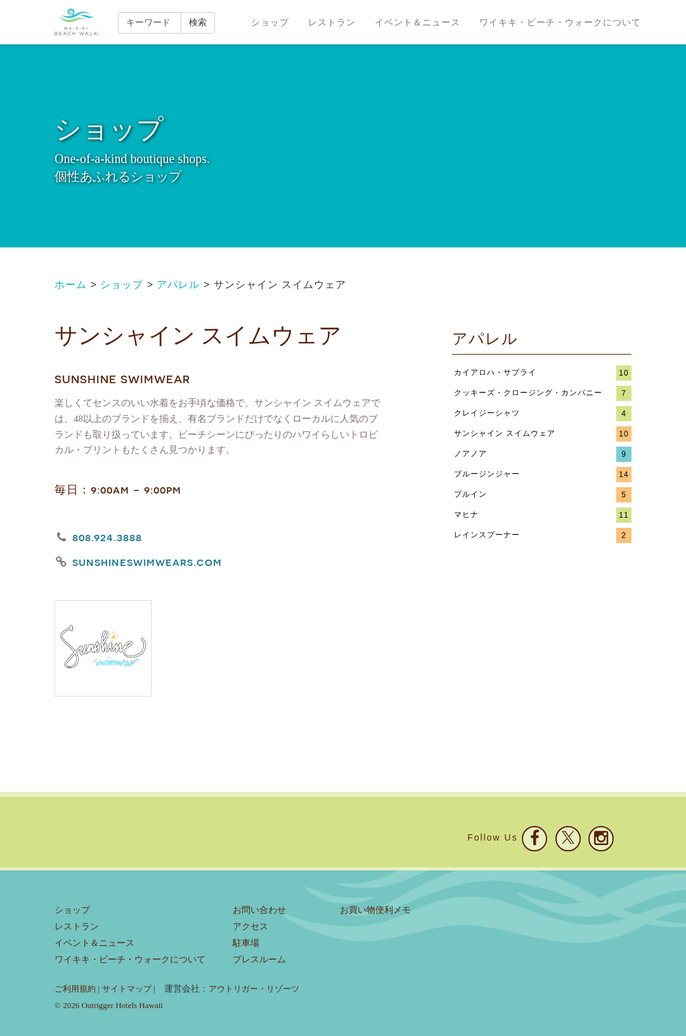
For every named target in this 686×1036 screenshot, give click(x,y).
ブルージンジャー (487, 473)
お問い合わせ (259, 910)
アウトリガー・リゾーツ (254, 988)
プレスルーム (259, 959)
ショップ (270, 22)
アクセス (250, 926)
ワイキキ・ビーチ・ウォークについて (560, 22)
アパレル (178, 284)
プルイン (470, 494)
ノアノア (470, 453)
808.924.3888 (107, 537)
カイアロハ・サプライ (495, 372)
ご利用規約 (75, 988)
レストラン (332, 22)
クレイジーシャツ (487, 413)
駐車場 (246, 943)
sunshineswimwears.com (147, 561)
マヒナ (466, 514)
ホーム (71, 284)
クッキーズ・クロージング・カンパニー (528, 392)
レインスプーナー (487, 534)
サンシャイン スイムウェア (504, 433)
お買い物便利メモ (375, 910)
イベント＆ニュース (417, 22)
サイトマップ (127, 988)
